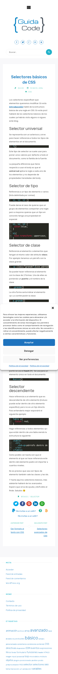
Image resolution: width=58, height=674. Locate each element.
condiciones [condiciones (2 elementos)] (31, 644)
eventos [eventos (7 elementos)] (35, 648)
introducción (16, 107)
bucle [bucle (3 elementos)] (15, 639)
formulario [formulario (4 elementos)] (21, 652)
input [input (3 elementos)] (14, 656)
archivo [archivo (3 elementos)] (21, 631)
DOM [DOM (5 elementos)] (28, 648)
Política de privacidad (18, 366)
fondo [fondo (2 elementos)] (14, 652)
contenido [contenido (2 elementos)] (40, 644)
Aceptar (29, 342)
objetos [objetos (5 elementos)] (9, 660)
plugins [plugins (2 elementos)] (16, 660)
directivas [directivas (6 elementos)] (11, 648)
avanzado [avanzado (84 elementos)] (39, 630)
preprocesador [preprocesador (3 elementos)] (12, 665)
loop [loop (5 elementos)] (27, 656)
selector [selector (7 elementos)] (27, 664)
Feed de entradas (14, 574)
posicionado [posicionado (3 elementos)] (25, 660)
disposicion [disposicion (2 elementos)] (21, 648)
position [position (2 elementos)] (35, 660)
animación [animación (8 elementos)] (11, 630)
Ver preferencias (29, 359)
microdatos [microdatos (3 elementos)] (34, 656)
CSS (30, 92)
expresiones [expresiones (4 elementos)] (46, 648)
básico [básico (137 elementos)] (31, 637)
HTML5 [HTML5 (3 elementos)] (46, 652)
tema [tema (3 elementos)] (8, 669)
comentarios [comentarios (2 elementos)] (22, 644)
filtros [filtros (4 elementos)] (8, 652)
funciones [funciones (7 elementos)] (32, 652)
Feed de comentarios (16, 578)
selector (34, 497)
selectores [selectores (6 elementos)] (38, 664)
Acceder (10, 569)
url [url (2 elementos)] (21, 669)
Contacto (10, 601)
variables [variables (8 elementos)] (36, 668)
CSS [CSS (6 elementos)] (47, 644)
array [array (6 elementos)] (27, 630)
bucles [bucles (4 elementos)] (21, 639)
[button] (53, 308)
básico (24, 497)
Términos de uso (13, 605)
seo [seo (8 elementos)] (47, 664)
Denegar (29, 351)
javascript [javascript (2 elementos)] (20, 657)
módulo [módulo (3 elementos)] (43, 656)
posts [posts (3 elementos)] (40, 660)
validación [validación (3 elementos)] (26, 669)
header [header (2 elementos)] (40, 652)
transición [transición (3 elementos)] (15, 669)
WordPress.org (13, 583)
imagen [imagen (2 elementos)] (8, 657)
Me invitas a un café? (24, 511)
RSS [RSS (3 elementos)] (21, 665)
